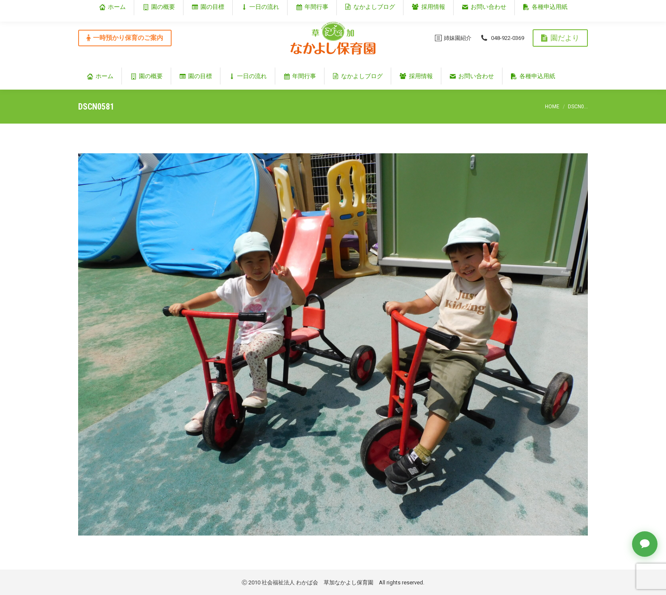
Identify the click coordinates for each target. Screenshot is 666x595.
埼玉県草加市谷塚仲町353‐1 (551, 7)
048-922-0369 (502, 37)
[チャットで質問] (645, 544)
